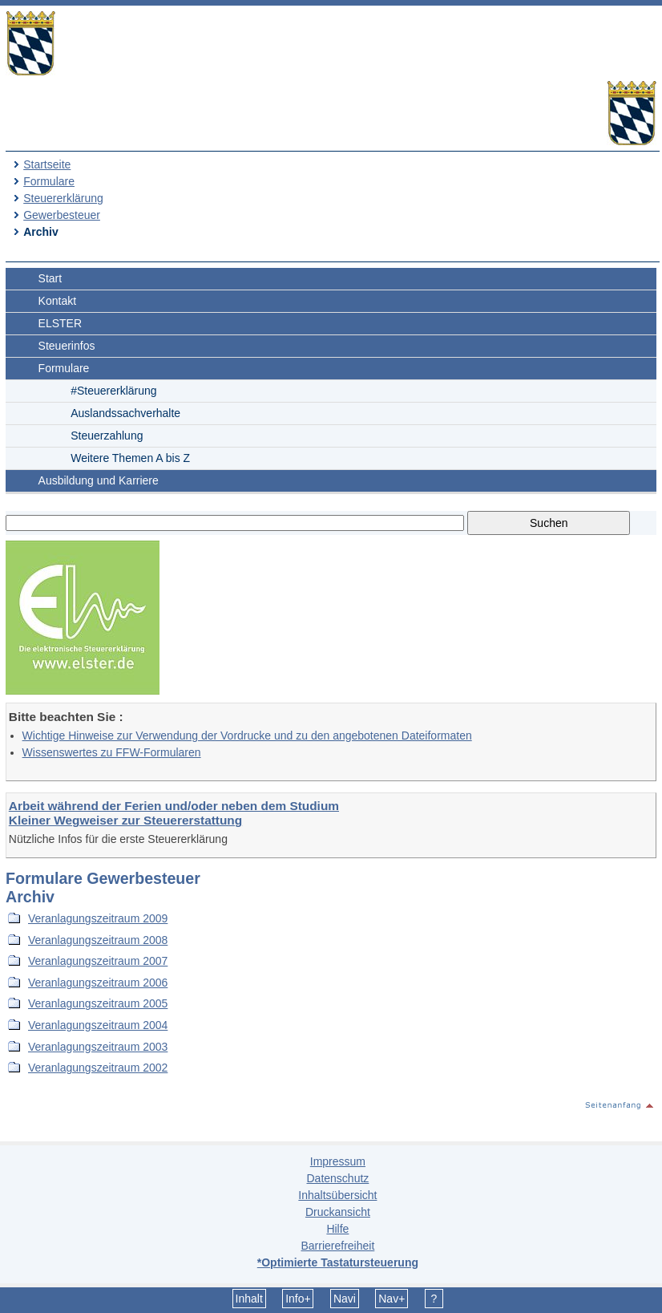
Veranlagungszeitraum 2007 (98, 960)
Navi (344, 1298)
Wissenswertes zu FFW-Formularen (111, 752)
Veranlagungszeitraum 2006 (98, 982)
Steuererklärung (63, 198)
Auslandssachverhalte (125, 413)
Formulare (49, 181)
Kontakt (57, 300)
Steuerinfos (66, 345)
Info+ (298, 1298)
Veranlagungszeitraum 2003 (98, 1046)
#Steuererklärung (113, 390)
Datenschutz (337, 1178)
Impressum (337, 1161)
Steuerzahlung (107, 435)
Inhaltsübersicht (337, 1195)
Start (50, 278)
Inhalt (249, 1298)
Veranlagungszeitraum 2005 (98, 1003)
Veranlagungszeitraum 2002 (98, 1067)
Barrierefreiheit (337, 1245)
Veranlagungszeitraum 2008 (98, 940)
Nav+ (391, 1298)
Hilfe (337, 1228)
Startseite (47, 164)
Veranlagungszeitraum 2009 (98, 918)
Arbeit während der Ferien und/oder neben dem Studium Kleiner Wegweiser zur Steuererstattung (174, 813)
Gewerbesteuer (61, 215)
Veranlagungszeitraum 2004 (98, 1025)
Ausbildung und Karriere (98, 480)
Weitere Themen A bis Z (130, 458)
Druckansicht (337, 1212)
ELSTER (60, 323)
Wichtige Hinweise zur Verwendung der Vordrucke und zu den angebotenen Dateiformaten (247, 735)
